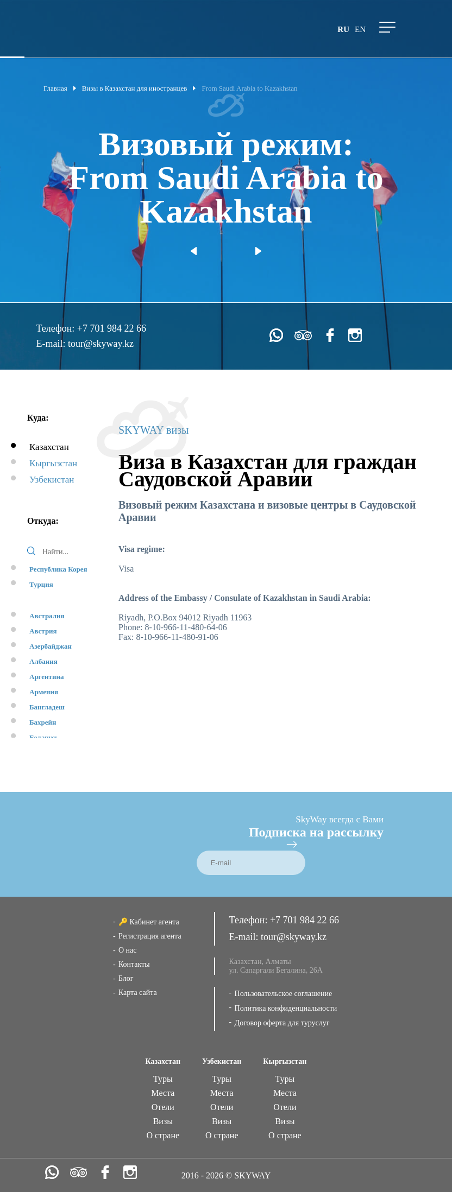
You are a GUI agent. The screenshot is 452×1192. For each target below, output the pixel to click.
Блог (126, 978)
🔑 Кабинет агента (148, 922)
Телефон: (56, 328)
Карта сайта (137, 992)
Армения (43, 692)
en (360, 29)
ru (343, 29)
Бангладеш (47, 707)
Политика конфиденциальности (286, 1008)
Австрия (43, 631)
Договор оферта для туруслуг (282, 1023)
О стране (163, 1135)
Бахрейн (42, 722)
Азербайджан (50, 646)
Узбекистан (51, 479)
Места (162, 1093)
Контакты (134, 964)
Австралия (47, 616)
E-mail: (52, 343)
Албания (43, 661)
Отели (163, 1107)
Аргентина (46, 677)
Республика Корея (58, 569)
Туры (163, 1078)
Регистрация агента (149, 936)
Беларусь (44, 737)
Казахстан (49, 447)
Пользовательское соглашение (283, 994)
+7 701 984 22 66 (111, 328)
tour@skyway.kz (101, 343)
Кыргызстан (53, 463)
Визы (163, 1121)
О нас (127, 950)
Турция (41, 584)
